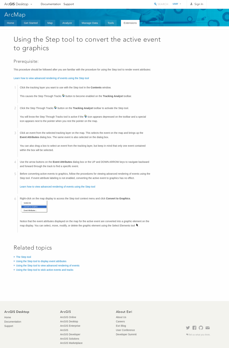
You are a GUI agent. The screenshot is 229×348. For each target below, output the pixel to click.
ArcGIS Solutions (69, 338)
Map (50, 22)
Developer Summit (126, 334)
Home (10, 22)
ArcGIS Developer (70, 334)
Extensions (130, 22)
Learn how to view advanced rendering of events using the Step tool (51, 78)
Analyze (67, 22)
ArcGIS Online (68, 317)
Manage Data (90, 22)
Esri (217, 4)
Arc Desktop (16, 4)
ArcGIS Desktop (69, 321)
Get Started (31, 22)
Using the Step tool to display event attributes (41, 261)
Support (69, 4)
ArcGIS (64, 330)
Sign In (198, 4)
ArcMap (15, 14)
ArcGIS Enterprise (70, 325)
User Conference (125, 330)
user (175, 3)
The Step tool (23, 256)
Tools (111, 22)
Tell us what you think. (199, 334)
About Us (121, 317)
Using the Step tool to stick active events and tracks (44, 269)
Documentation (51, 4)
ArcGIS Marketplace (71, 343)
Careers (120, 321)
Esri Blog (121, 325)
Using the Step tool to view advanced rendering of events (47, 265)
